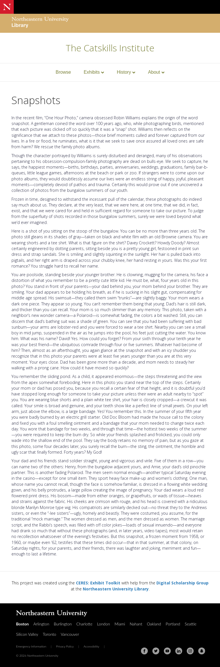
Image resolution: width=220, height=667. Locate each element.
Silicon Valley (27, 634)
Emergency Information (31, 646)
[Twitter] (155, 651)
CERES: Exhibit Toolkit (98, 583)
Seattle (191, 623)
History (124, 72)
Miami (120, 623)
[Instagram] (190, 651)
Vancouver (70, 634)
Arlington (41, 623)
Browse (63, 72)
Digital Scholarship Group (182, 583)
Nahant (136, 623)
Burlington (63, 623)
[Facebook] (144, 651)
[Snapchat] (201, 651)
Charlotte (84, 623)
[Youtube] (167, 651)
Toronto (49, 634)
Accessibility (91, 646)
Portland (173, 623)
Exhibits (92, 72)
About (154, 72)
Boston (22, 623)
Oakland (154, 623)
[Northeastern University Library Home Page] (40, 23)
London (103, 623)
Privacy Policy (65, 646)
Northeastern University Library (116, 589)
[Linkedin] (178, 651)
